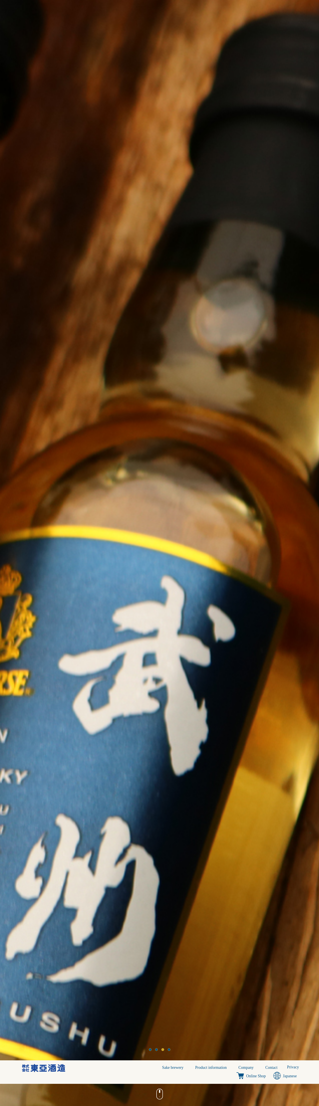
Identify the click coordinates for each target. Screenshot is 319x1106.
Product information (211, 1067)
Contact (271, 1067)
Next (313, 553)
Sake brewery (172, 1067)
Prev (5, 553)
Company (246, 1067)
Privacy (293, 1067)
